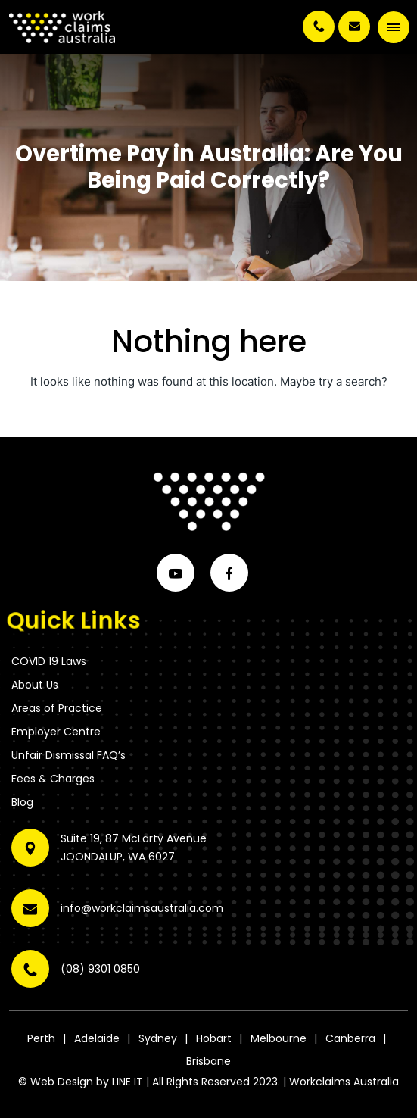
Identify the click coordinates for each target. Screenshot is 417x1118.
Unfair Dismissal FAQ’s (68, 755)
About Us (34, 684)
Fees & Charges (53, 778)
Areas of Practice (56, 708)
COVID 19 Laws (48, 661)
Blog (22, 802)
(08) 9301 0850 (319, 26)
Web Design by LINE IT (86, 1081)
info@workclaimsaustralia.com (354, 26)
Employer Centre (56, 731)
